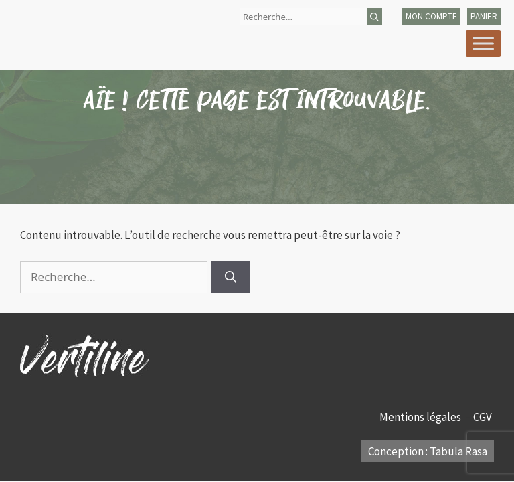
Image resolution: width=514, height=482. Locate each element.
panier (483, 16)
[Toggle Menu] (483, 43)
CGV (483, 417)
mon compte (431, 16)
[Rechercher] (374, 16)
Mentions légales (421, 417)
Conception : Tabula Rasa (427, 451)
